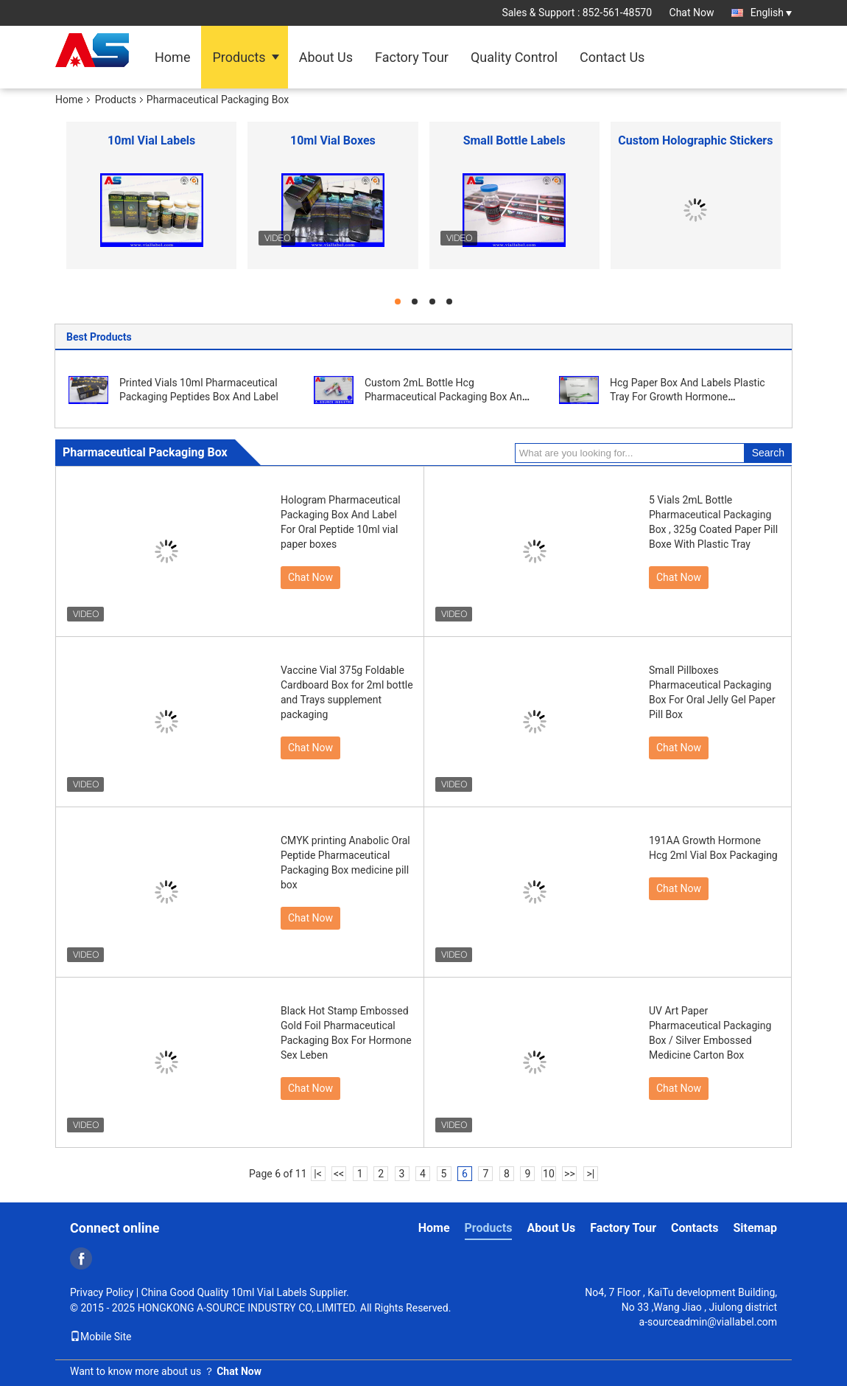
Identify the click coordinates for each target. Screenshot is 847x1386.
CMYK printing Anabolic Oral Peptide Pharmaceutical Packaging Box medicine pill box (345, 863)
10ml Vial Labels (151, 140)
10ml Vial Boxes (333, 140)
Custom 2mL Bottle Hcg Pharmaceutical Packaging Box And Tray (446, 397)
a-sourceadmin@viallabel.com (708, 1322)
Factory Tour (412, 57)
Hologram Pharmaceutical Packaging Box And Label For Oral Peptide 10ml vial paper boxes (341, 522)
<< (339, 1174)
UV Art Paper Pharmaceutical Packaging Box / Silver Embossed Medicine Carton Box (710, 1033)
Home (172, 57)
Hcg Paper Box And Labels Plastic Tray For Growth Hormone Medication (687, 397)
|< (318, 1174)
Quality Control (514, 57)
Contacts (694, 1228)
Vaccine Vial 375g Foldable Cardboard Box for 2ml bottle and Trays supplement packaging (347, 692)
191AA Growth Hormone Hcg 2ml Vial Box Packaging (713, 848)
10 (549, 1174)
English (771, 12)
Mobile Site (101, 1337)
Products (238, 57)
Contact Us (612, 57)
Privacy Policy (101, 1292)
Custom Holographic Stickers (695, 140)
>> (569, 1174)
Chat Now (691, 12)
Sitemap (755, 1228)
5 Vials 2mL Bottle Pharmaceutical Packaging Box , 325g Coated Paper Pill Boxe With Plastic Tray (713, 522)
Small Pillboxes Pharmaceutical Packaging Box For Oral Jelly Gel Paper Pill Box (712, 692)
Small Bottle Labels (514, 140)
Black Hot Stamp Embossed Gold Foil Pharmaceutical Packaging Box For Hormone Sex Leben (346, 1033)
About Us (326, 57)
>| (591, 1174)
